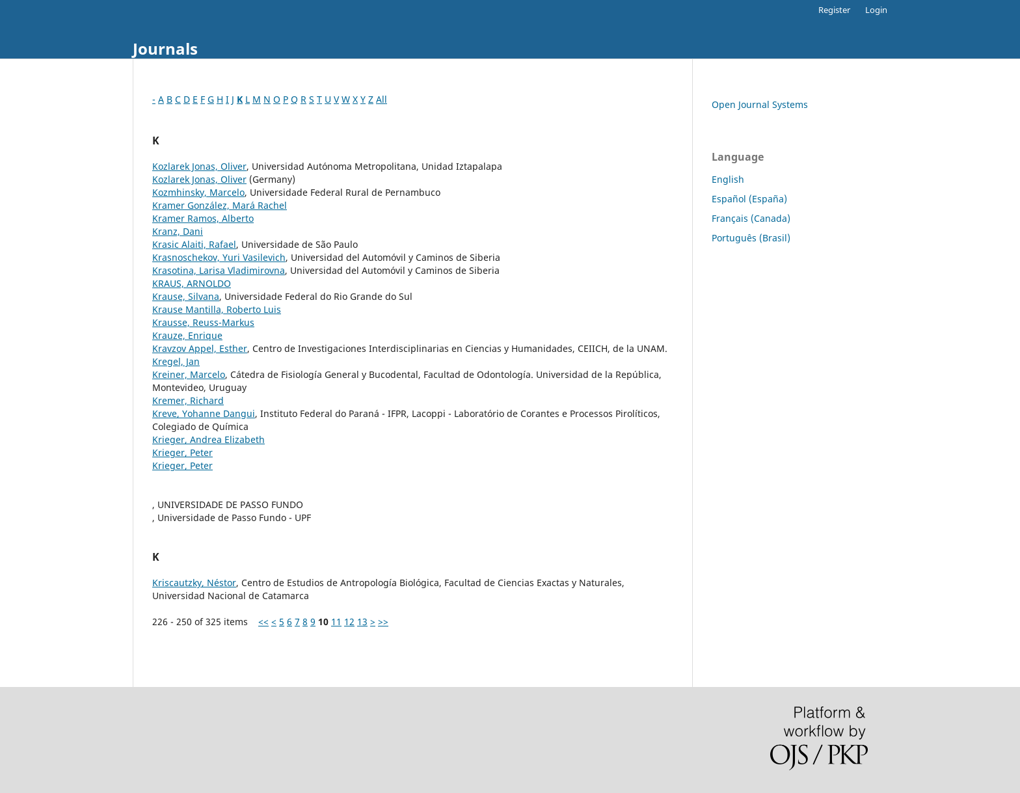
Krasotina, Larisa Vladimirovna (218, 270)
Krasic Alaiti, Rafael (194, 244)
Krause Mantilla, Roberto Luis (216, 309)
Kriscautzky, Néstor (194, 582)
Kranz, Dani (177, 231)
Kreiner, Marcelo (188, 374)
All (381, 99)
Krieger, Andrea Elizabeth (208, 439)
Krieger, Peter (182, 452)
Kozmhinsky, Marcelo (198, 192)
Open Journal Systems (760, 104)
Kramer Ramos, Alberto (203, 218)
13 (362, 621)
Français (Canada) (751, 218)
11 (336, 621)
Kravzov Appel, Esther (199, 348)
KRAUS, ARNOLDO (191, 283)
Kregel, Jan (176, 361)
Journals (165, 48)
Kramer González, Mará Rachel (219, 205)
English (728, 179)
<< (263, 621)
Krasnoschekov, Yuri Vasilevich (219, 257)
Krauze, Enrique (187, 335)
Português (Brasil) (751, 238)
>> (383, 621)
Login (876, 10)
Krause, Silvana (185, 296)
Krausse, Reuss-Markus (203, 322)
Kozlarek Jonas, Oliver (199, 166)
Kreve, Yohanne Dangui (203, 413)
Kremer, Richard (188, 400)
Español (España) (749, 199)
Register (834, 10)
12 (349, 621)
